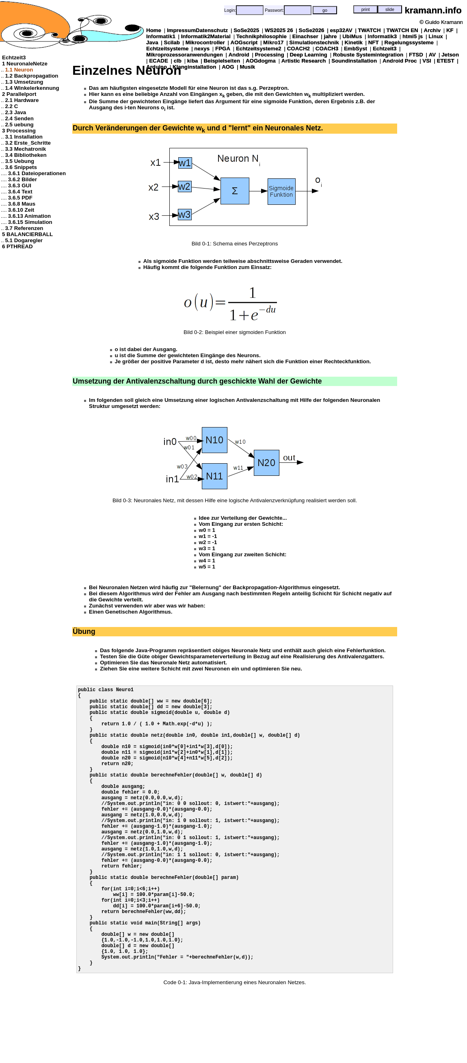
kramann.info (433, 10)
